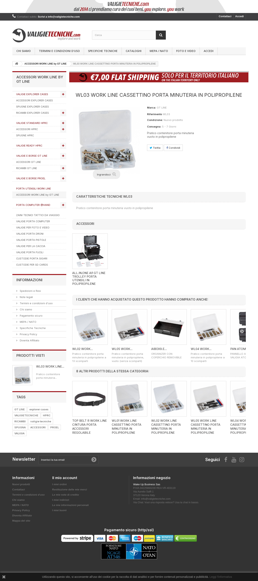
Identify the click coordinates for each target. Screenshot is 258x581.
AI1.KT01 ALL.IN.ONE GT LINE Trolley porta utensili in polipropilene (88, 278)
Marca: (151, 107)
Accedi (239, 16)
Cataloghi (133, 51)
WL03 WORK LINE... (50, 366)
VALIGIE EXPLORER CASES (32, 94)
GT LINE (19, 409)
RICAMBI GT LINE (26, 168)
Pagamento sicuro (31, 315)
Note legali (26, 297)
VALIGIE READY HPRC (29, 145)
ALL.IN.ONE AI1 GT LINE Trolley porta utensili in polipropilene (167, 278)
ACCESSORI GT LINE (28, 161)
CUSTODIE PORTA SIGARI (31, 258)
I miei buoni (59, 510)
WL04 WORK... (201, 349)
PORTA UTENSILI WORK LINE (33, 188)
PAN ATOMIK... (240, 349)
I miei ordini (59, 484)
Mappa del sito (21, 520)
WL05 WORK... (122, 349)
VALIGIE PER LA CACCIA (30, 246)
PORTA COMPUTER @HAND (33, 204)
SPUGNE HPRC (25, 135)
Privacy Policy (28, 334)
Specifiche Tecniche (103, 51)
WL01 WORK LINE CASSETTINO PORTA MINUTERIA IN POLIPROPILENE (126, 427)
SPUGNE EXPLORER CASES (32, 106)
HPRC (46, 415)
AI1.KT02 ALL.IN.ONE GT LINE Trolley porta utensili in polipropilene (128, 278)
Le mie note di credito (65, 494)
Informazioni (29, 280)
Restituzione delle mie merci (69, 489)
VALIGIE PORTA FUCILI (29, 252)
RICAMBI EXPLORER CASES (32, 112)
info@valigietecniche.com (156, 498)
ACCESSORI (38, 427)
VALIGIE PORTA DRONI (29, 233)
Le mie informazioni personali (70, 505)
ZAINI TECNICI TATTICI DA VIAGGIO (38, 215)
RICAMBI (20, 421)
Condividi (173, 147)
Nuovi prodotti (21, 484)
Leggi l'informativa (221, 576)
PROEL (54, 427)
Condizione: (155, 120)
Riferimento (154, 114)
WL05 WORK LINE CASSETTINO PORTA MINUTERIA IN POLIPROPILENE (205, 427)
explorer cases (38, 409)
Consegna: (154, 126)
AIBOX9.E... (159, 349)
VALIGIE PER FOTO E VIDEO (32, 227)
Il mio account (64, 478)
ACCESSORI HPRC (27, 129)
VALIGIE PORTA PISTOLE (31, 239)
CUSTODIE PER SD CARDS (32, 264)
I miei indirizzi (60, 499)
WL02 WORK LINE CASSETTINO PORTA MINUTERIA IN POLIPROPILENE (166, 427)
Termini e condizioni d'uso (59, 51)
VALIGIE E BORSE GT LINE (31, 155)
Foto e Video (186, 51)
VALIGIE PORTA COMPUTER (33, 221)
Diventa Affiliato (29, 340)
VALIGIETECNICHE (26, 415)
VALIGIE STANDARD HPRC (32, 123)
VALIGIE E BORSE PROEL (30, 178)
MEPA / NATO (159, 51)
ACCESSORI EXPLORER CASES (34, 100)
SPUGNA (20, 427)
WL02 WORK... (82, 349)
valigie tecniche (40, 421)
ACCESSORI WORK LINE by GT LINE (37, 194)
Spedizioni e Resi (30, 290)
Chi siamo (23, 51)
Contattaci (225, 16)
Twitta (155, 147)
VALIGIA (19, 433)
